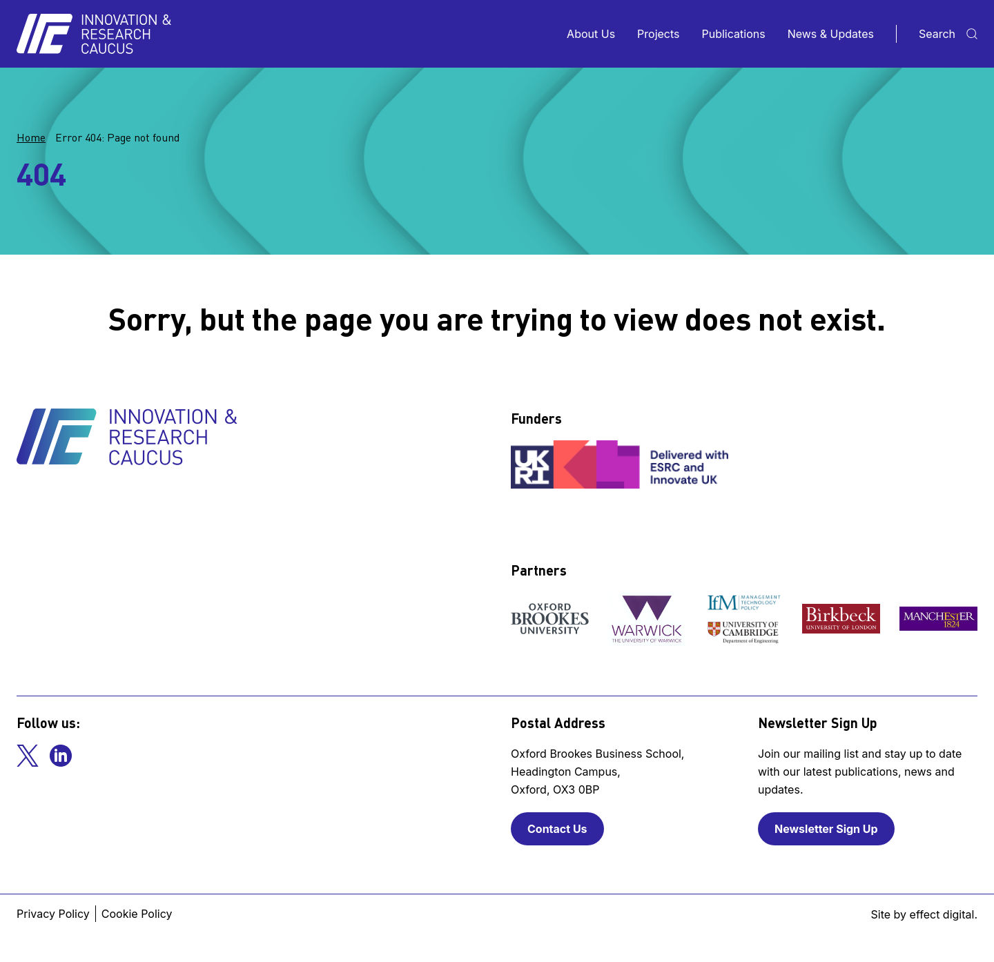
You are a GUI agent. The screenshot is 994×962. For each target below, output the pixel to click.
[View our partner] (550, 618)
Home (31, 137)
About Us (591, 34)
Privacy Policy (53, 914)
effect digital (942, 914)
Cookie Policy (137, 914)
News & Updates (831, 34)
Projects (658, 34)
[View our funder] (621, 464)
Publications (734, 34)
